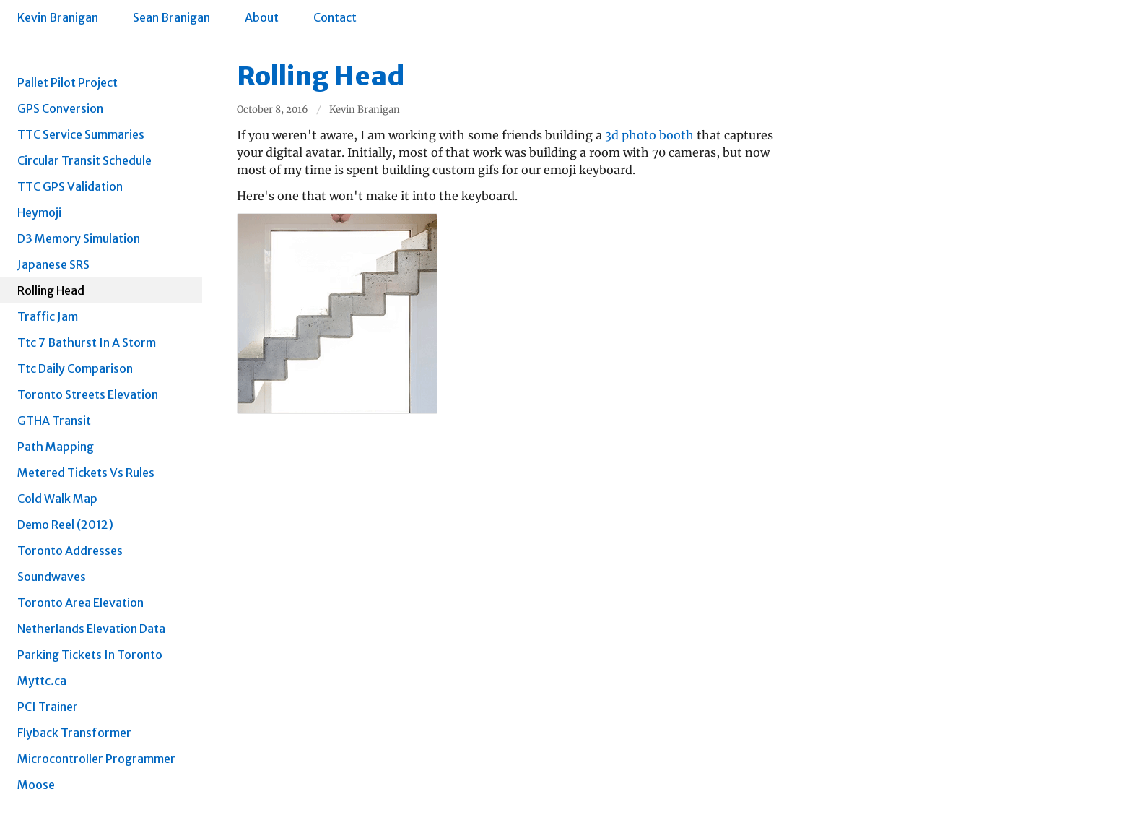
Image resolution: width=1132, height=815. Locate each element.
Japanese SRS (53, 264)
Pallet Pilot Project (67, 82)
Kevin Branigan (57, 17)
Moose (36, 784)
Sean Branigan (171, 17)
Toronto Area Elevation (80, 602)
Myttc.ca (41, 680)
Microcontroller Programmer (96, 758)
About (262, 17)
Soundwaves (51, 576)
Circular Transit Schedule (84, 160)
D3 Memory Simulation (78, 238)
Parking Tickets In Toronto (89, 654)
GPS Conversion (60, 108)
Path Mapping (55, 446)
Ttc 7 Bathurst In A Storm (86, 342)
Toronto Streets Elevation (87, 394)
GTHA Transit (54, 420)
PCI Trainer (47, 706)
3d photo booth (649, 135)
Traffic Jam (47, 316)
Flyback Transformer (74, 732)
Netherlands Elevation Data (91, 628)
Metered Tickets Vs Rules (85, 472)
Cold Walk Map (57, 498)
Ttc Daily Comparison (75, 368)
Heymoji (39, 212)
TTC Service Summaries (80, 134)
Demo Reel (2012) (65, 524)
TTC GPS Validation (70, 186)
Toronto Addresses (70, 550)
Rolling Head (50, 290)
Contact (335, 17)
